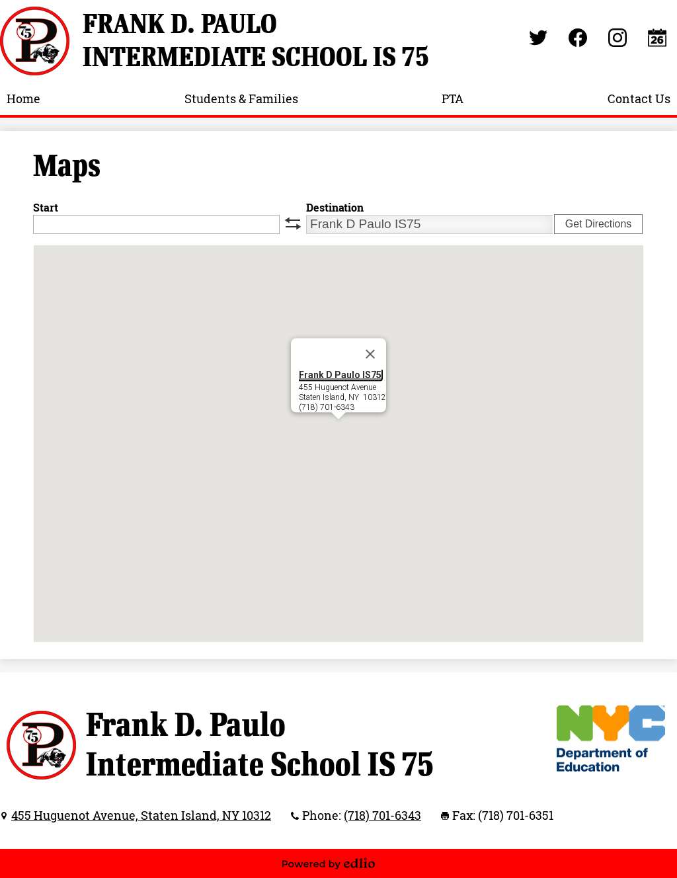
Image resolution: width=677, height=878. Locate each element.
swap (293, 223)
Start (45, 207)
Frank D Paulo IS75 (340, 374)
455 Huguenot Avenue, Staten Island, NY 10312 (141, 815)
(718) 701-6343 (382, 815)
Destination (335, 207)
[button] (338, 431)
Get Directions (598, 223)
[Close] (370, 354)
